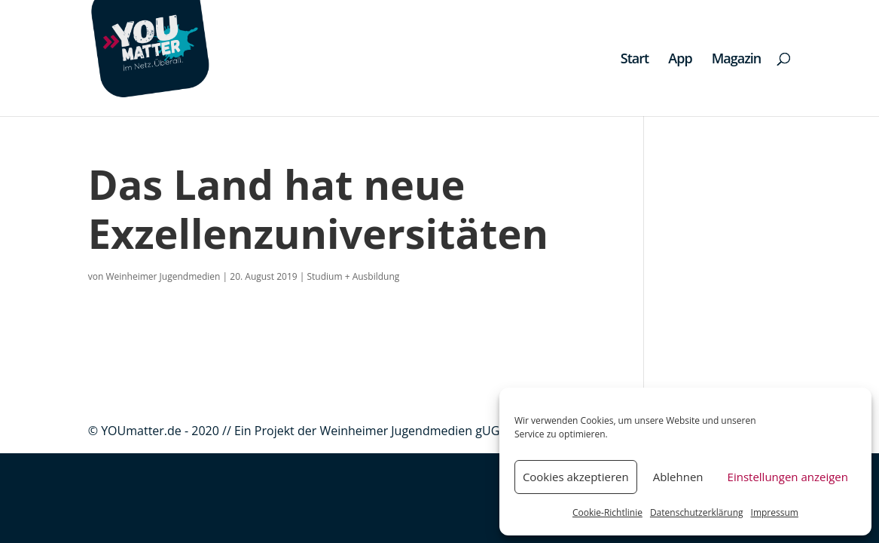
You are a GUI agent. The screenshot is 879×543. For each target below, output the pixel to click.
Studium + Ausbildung (353, 276)
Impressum (774, 512)
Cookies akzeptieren (576, 476)
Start (635, 60)
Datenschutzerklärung (696, 512)
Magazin (736, 60)
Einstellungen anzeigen (788, 476)
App (679, 60)
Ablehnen (678, 476)
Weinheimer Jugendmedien (162, 276)
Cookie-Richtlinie (607, 512)
